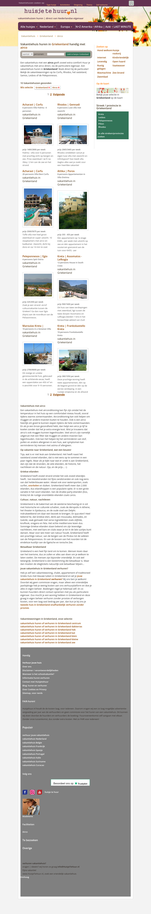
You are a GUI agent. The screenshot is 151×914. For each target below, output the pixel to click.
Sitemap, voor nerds (33, 693)
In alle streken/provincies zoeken (111, 135)
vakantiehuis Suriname (34, 761)
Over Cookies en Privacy (34, 689)
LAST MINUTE (122, 26)
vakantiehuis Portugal (33, 754)
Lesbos (101, 117)
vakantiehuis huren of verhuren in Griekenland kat (47, 632)
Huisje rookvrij (116, 52)
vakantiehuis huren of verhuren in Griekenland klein (48, 636)
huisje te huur (52, 792)
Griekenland (46, 36)
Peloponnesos (105, 120)
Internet (101, 57)
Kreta (101, 114)
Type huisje (51, 5)
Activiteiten (65, 5)
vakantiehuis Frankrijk (34, 746)
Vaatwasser (118, 65)
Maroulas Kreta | (33, 326)
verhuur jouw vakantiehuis (36, 735)
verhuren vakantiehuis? (34, 863)
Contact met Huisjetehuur (36, 681)
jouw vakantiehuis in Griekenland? (51, 577)
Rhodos (102, 127)
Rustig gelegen (101, 67)
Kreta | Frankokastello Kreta (71, 327)
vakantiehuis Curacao (33, 765)
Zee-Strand (118, 72)
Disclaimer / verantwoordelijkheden (40, 670)
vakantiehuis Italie (32, 757)
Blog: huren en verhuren (35, 685)
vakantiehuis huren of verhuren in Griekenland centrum (50, 623)
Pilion (101, 123)
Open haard (118, 61)
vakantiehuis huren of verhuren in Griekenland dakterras (51, 626)
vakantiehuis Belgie (32, 742)
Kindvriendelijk (120, 57)
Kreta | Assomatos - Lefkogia (70, 258)
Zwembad (102, 76)
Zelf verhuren (102, 5)
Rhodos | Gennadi (69, 104)
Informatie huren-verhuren (36, 677)
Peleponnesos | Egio (35, 256)
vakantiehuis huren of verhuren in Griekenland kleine (49, 639)
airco (23, 47)
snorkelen (33, 485)
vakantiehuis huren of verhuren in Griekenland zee (47, 642)
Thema (89, 5)
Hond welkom (104, 50)
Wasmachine (104, 72)
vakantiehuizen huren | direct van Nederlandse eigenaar (51, 18)
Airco (60, 36)
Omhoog (24, 877)
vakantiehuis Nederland (34, 738)
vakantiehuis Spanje (33, 750)
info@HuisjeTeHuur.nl (68, 866)
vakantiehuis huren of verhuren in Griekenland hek (48, 629)
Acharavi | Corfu (33, 104)
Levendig (102, 61)
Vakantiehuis (28, 36)
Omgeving (78, 5)
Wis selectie (26, 87)
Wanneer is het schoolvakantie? (38, 674)
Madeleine (28, 816)
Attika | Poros (66, 171)
